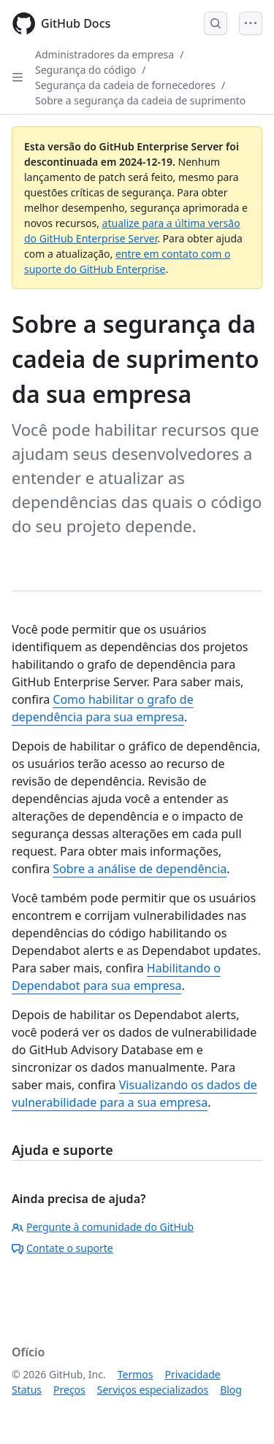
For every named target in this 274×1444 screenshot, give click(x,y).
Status (27, 1390)
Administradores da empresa (104, 54)
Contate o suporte (62, 1248)
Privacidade (193, 1374)
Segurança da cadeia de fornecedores (125, 85)
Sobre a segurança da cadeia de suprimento (140, 100)
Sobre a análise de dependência (140, 869)
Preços (69, 1390)
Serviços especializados (152, 1390)
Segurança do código (85, 70)
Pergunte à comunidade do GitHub (103, 1227)
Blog (231, 1390)
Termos (135, 1374)
